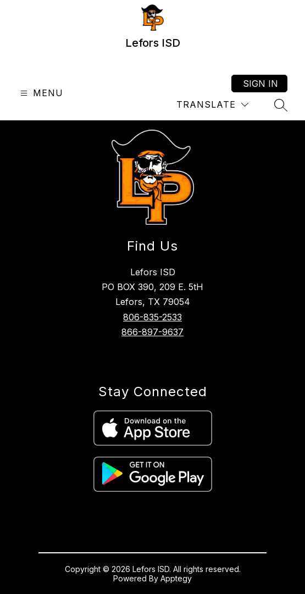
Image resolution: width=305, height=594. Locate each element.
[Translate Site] (212, 105)
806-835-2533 (152, 317)
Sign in (260, 83)
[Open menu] (40, 93)
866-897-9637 (152, 331)
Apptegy (176, 578)
